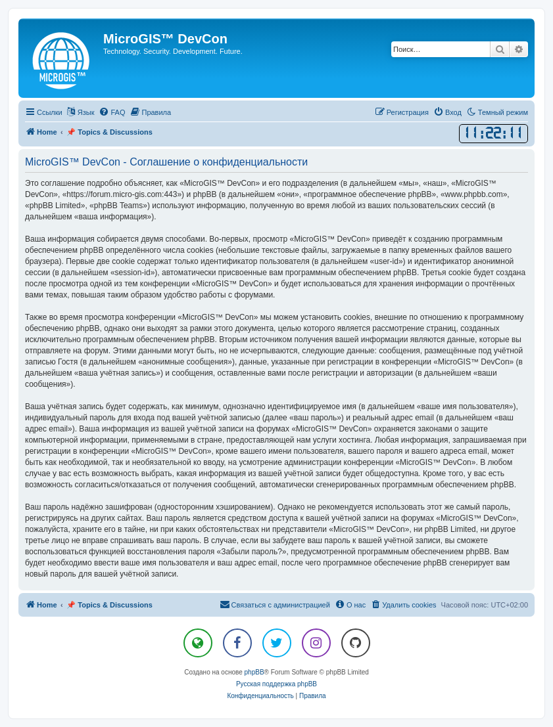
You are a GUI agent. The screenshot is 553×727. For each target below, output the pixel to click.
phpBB (254, 672)
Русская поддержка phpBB (276, 684)
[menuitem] (112, 112)
